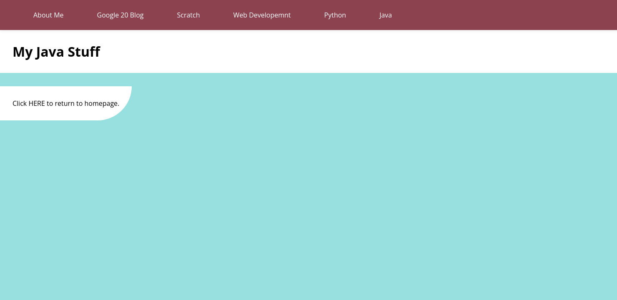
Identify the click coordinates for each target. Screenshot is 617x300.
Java (385, 15)
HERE (36, 103)
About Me (48, 15)
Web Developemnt (262, 15)
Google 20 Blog (120, 15)
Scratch (188, 15)
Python (335, 15)
